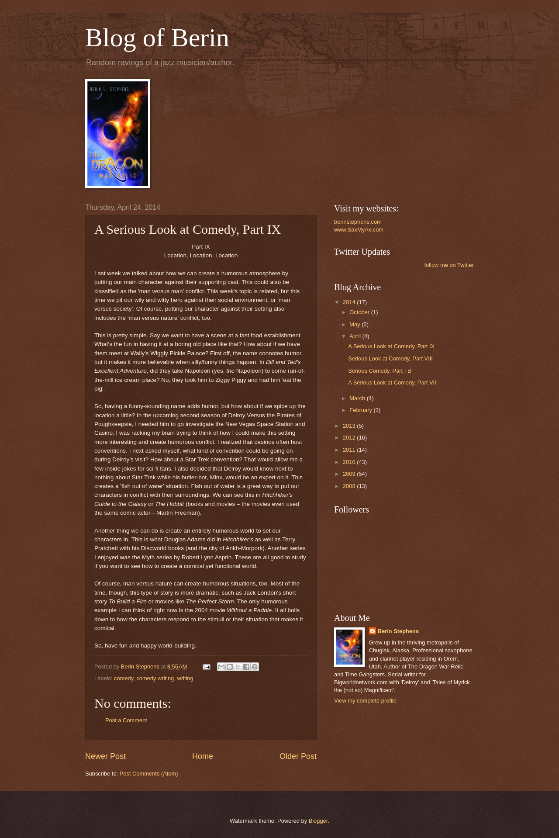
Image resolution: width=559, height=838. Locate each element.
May (355, 324)
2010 (350, 462)
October (360, 312)
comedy (123, 678)
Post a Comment (126, 720)
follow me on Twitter (449, 265)
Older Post (298, 756)
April (355, 336)
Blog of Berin (157, 37)
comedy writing (155, 678)
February (361, 410)
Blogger (318, 820)
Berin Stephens (398, 631)
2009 (350, 474)
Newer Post (105, 756)
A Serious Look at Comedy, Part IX (391, 346)
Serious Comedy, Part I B (379, 370)
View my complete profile (365, 700)
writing (185, 678)
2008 (350, 486)
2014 (350, 302)
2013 (350, 425)
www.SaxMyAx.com (358, 229)
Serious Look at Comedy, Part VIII (390, 358)
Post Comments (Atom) (149, 773)
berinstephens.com (358, 221)
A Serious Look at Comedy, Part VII (392, 382)
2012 (350, 437)
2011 (350, 450)
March (357, 398)
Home (202, 756)
